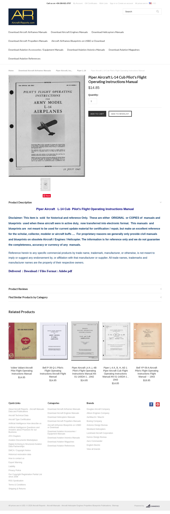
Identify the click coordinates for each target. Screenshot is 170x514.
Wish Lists (103, 3)
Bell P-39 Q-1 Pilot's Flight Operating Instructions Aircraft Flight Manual (53, 372)
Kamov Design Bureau (97, 437)
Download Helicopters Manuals (108, 32)
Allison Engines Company (98, 413)
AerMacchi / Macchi (95, 417)
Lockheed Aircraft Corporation (100, 433)
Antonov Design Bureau (97, 425)
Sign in (113, 3)
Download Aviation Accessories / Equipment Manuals (35, 49)
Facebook (151, 404)
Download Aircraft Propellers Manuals (28, 40)
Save (48, 196)
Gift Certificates (91, 3)
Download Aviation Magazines (124, 49)
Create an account (125, 3)
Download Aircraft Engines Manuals (69, 32)
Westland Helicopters (96, 429)
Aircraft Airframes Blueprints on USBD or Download (78, 40)
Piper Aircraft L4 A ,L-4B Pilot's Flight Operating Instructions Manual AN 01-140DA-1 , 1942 (84, 372)
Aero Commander (94, 441)
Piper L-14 (81, 71)
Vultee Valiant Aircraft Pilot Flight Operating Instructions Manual (22, 370)
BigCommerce (154, 506)
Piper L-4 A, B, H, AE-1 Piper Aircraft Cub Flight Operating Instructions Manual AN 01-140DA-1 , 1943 (115, 373)
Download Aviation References (24, 58)
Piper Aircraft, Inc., (64, 71)
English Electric (93, 445)
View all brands (93, 449)
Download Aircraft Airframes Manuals (27, 32)
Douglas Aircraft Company (98, 409)
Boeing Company (94, 421)
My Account (78, 3)
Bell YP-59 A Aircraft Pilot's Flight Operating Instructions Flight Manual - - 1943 (146, 372)
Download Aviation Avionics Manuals (86, 49)
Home (11, 71)
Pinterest (158, 404)
